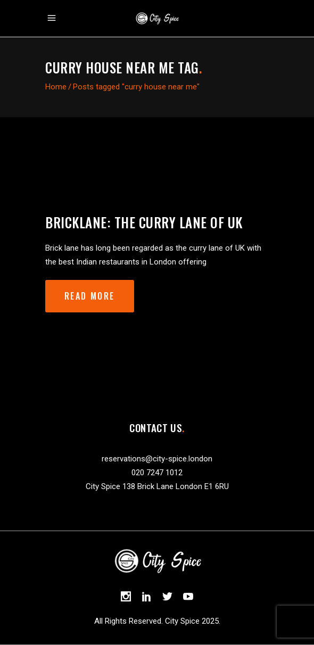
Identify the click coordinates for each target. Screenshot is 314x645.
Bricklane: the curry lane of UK (144, 222)
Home (56, 87)
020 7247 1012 (157, 472)
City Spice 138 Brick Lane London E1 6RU (157, 486)
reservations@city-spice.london (157, 459)
